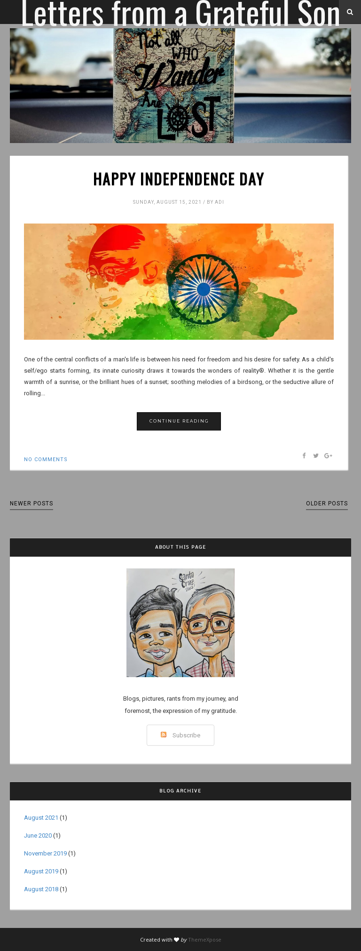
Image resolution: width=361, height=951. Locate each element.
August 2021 (41, 817)
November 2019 (45, 853)
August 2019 (41, 871)
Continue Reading (179, 421)
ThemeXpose (204, 939)
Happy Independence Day (178, 179)
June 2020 (38, 835)
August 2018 (41, 889)
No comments (46, 459)
